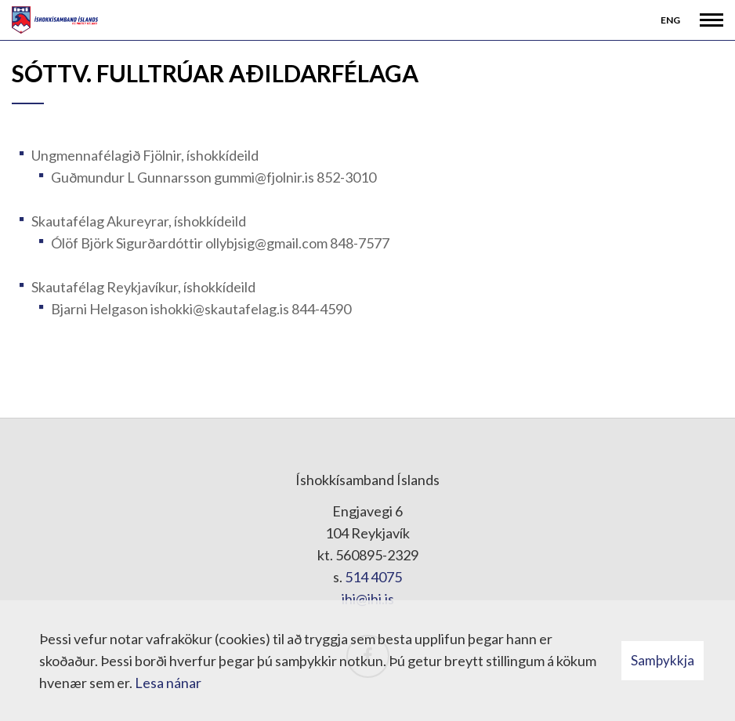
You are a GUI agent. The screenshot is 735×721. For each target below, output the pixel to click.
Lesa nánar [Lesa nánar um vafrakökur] (168, 682)
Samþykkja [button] (662, 660)
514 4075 (373, 576)
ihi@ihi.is (368, 598)
